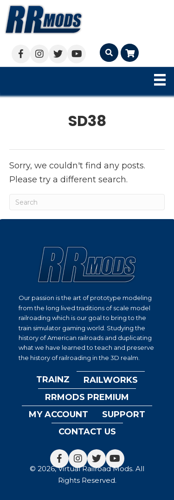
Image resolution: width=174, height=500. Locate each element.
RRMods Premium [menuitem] (87, 397)
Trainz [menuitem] (53, 379)
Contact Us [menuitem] (87, 432)
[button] (21, 54)
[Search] (87, 202)
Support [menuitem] (123, 414)
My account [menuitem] (58, 414)
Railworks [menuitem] (111, 380)
